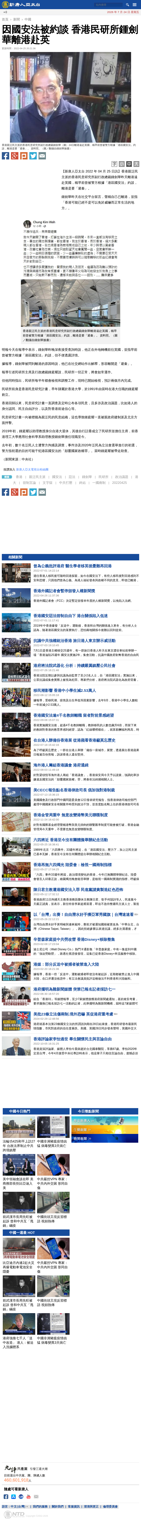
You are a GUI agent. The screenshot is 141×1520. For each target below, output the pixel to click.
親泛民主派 (37, 477)
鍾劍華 (87, 477)
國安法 (57, 477)
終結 (82, 483)
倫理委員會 (110, 1506)
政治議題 (121, 477)
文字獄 (48, 483)
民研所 (104, 477)
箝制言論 (29, 483)
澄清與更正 (91, 1506)
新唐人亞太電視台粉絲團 (32, 469)
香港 (19, 477)
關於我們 (58, 1506)
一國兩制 (99, 483)
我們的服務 (40, 1506)
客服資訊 (74, 1506)
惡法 (72, 477)
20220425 (119, 483)
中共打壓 (65, 483)
